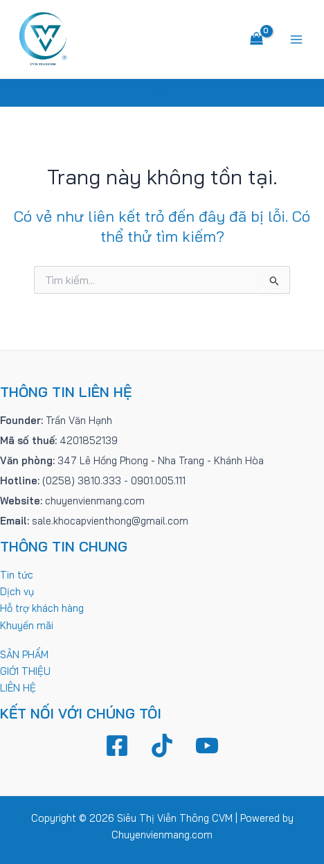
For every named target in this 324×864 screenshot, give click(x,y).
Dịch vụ (17, 591)
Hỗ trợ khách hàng (42, 608)
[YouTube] (207, 745)
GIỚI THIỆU (25, 671)
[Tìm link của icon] (162, 93)
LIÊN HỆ (18, 687)
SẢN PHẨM (24, 654)
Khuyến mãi (26, 625)
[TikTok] (162, 745)
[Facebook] (117, 745)
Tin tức (16, 574)
